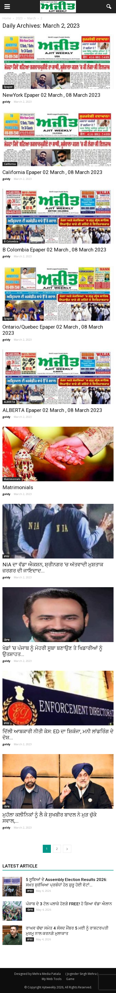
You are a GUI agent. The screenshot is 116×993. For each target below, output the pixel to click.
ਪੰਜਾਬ (6, 640)
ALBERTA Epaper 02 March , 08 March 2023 (52, 410)
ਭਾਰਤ (6, 556)
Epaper (8, 86)
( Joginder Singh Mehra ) (81, 974)
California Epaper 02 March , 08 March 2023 (52, 172)
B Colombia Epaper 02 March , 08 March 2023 (54, 250)
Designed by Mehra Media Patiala (37, 974)
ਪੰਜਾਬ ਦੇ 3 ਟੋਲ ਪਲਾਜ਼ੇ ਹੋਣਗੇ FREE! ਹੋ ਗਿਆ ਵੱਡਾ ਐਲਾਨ (69, 903)
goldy (6, 101)
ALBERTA (9, 402)
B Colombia (11, 241)
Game (70, 979)
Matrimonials (12, 479)
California (10, 164)
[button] (109, 6)
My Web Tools (51, 979)
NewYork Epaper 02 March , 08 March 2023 (51, 95)
